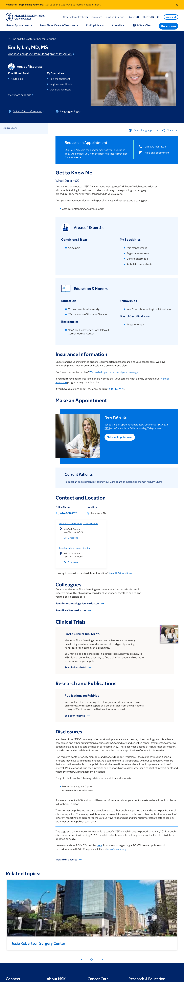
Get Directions (71, 538)
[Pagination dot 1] (91, 959)
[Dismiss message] (176, 5)
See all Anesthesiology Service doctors (77, 603)
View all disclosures (66, 859)
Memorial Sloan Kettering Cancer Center (78, 523)
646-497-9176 (116, 388)
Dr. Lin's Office (29, 111)
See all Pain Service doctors (70, 610)
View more (21, 94)
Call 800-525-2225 (155, 146)
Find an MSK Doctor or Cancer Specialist (34, 38)
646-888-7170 (68, 513)
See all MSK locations (120, 573)
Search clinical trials (76, 667)
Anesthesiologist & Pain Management (41, 54)
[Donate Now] (168, 26)
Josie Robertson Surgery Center (74, 548)
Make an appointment (157, 152)
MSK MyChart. (154, 481)
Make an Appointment (120, 437)
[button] (96, 17)
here (99, 845)
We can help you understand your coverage (113, 372)
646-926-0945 (63, 4)
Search (171, 17)
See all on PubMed (75, 715)
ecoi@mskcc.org (116, 848)
